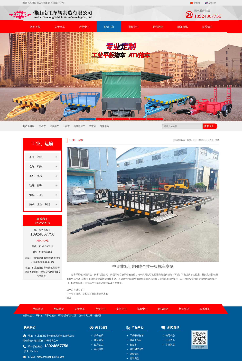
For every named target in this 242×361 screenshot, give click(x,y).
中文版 (197, 2)
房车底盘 (134, 358)
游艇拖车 (134, 353)
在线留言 (98, 349)
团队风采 (98, 340)
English (212, 2)
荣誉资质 (98, 335)
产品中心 (84, 26)
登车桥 (92, 126)
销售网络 (158, 26)
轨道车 (133, 344)
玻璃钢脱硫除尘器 (67, 315)
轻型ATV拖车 (136, 349)
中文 (195, 140)
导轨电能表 (50, 315)
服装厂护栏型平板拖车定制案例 (92, 293)
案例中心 (109, 26)
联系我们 (207, 26)
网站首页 (35, 26)
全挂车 (66, 126)
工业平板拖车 (137, 335)
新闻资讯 (182, 26)
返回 (69, 297)
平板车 (42, 126)
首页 (189, 140)
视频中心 (133, 26)
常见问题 (170, 344)
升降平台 (104, 126)
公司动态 (170, 335)
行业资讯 (170, 340)
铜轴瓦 (97, 315)
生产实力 (98, 344)
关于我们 (97, 327)
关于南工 (60, 26)
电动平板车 (79, 126)
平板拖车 (54, 126)
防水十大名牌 (85, 315)
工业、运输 (214, 140)
